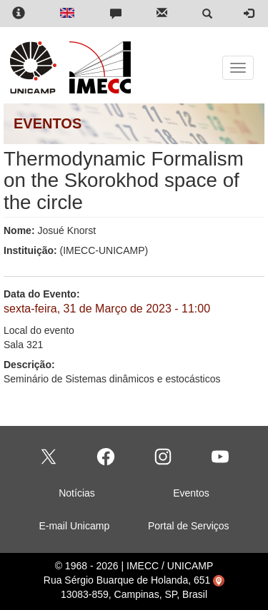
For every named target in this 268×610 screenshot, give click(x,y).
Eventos (191, 493)
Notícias (77, 493)
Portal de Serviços (188, 526)
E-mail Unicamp (74, 526)
